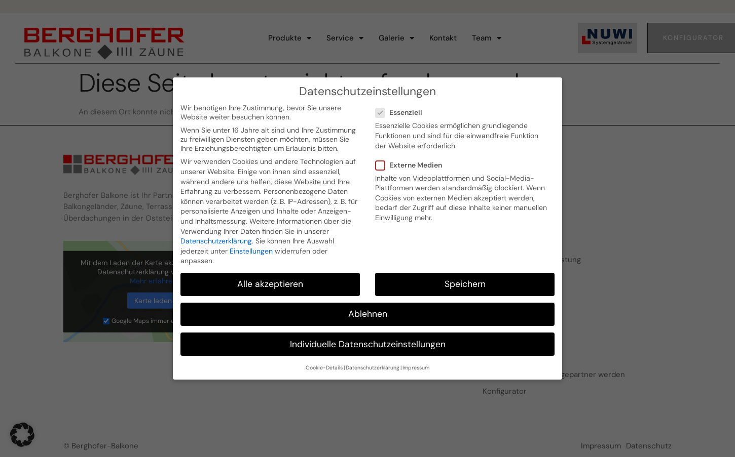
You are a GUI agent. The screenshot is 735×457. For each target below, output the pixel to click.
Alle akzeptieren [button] (270, 277)
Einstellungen (251, 245)
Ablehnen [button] (367, 307)
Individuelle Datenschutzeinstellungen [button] (368, 337)
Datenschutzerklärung (216, 234)
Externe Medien (412, 158)
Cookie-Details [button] (324, 361)
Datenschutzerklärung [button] (372, 361)
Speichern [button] (465, 277)
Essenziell (402, 106)
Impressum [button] (415, 361)
